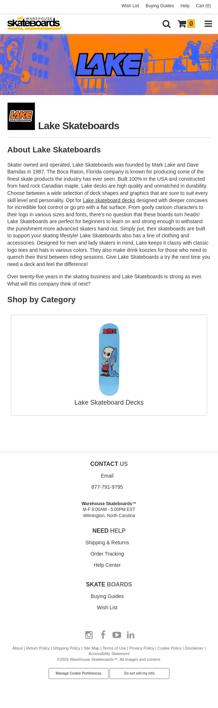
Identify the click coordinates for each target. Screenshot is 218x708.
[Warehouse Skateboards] (38, 24)
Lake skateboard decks (109, 200)
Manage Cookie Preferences (78, 673)
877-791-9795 (107, 487)
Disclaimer (194, 648)
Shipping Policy (66, 648)
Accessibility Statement (109, 653)
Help (185, 5)
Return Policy (38, 648)
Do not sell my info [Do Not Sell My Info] (139, 673)
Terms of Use (114, 648)
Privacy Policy (141, 648)
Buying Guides (160, 5)
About (17, 648)
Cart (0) (203, 5)
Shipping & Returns (107, 542)
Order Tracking (107, 554)
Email (107, 476)
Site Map (91, 648)
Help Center (107, 565)
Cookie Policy (169, 648)
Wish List (130, 5)
